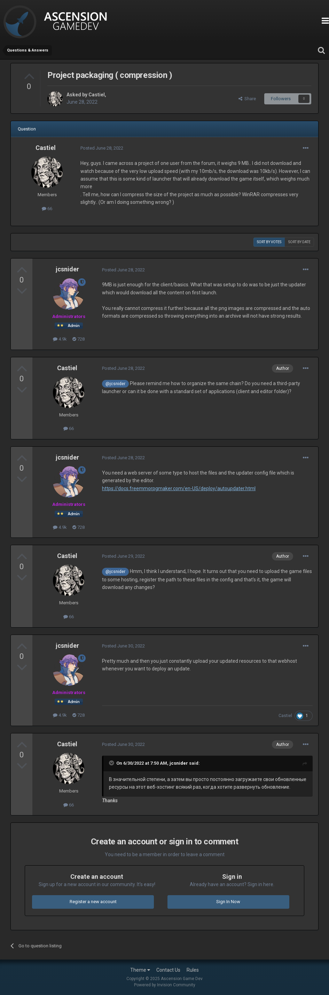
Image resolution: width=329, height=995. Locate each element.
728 (78, 339)
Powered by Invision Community (164, 984)
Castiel (96, 94)
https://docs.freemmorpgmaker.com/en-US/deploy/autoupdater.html (179, 488)
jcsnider (67, 269)
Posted (101, 148)
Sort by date (299, 242)
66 (47, 208)
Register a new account (93, 901)
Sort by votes (269, 242)
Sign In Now (228, 901)
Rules (193, 970)
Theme (140, 970)
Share (247, 98)
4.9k (60, 339)
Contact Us (168, 970)
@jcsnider (115, 383)
